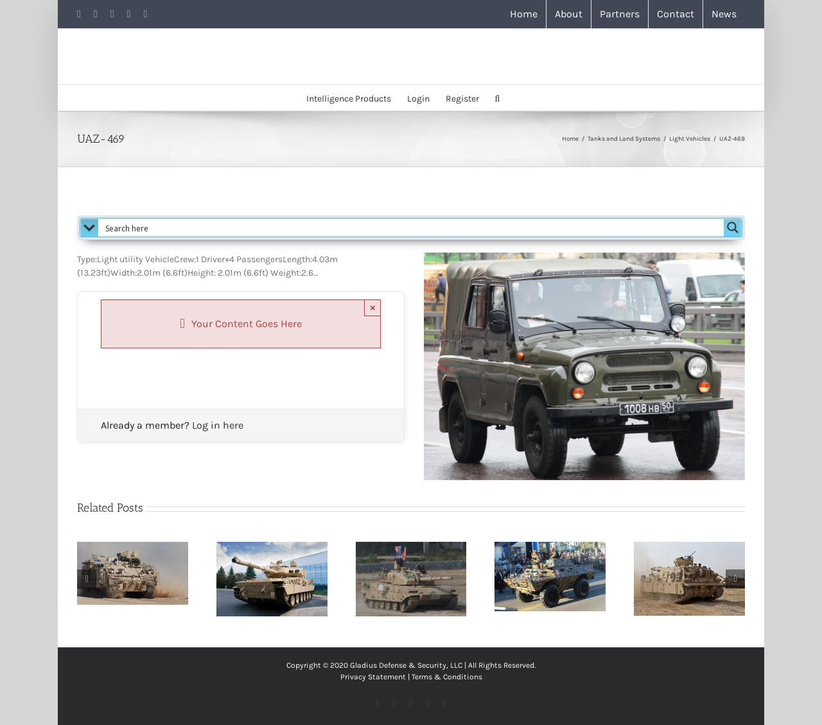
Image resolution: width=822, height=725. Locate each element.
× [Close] (373, 307)
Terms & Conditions (447, 676)
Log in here (217, 425)
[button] (497, 98)
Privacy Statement (373, 676)
